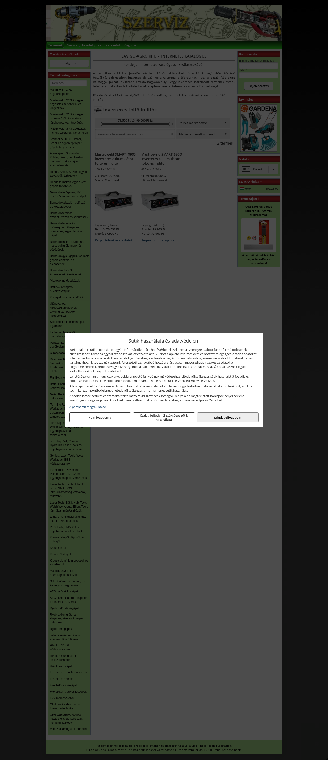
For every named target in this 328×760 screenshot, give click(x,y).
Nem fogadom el (100, 417)
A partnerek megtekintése (87, 407)
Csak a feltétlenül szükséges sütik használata (164, 417)
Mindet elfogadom (227, 417)
